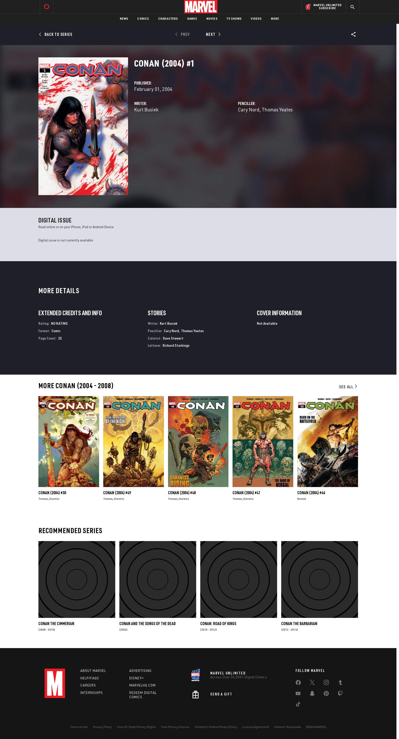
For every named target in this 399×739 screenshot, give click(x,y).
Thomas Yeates (277, 109)
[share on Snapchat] (312, 694)
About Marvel (93, 671)
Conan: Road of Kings (218, 623)
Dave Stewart (173, 338)
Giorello (54, 499)
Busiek (301, 499)
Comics (143, 18)
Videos (256, 18)
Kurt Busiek (146, 109)
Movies (211, 18)
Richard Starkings (176, 345)
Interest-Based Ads (287, 727)
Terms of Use (79, 727)
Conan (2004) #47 (246, 492)
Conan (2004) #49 (117, 492)
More (275, 18)
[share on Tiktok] (298, 705)
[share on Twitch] (340, 694)
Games (192, 18)
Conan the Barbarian (299, 623)
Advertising (140, 671)
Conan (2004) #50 (52, 492)
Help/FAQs (89, 678)
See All (348, 386)
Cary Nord (248, 109)
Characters (168, 18)
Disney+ (136, 678)
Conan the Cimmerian (56, 623)
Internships (91, 693)
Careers (88, 685)
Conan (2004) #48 (182, 492)
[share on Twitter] (312, 683)
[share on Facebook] (298, 683)
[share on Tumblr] (340, 683)
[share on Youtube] (298, 694)
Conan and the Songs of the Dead (147, 623)
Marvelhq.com (142, 685)
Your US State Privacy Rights (136, 727)
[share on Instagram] (326, 683)
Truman (43, 499)
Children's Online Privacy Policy (216, 727)
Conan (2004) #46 (311, 492)
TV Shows (234, 18)
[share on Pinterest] (326, 694)
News (124, 18)
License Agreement (255, 727)
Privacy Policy (102, 727)
